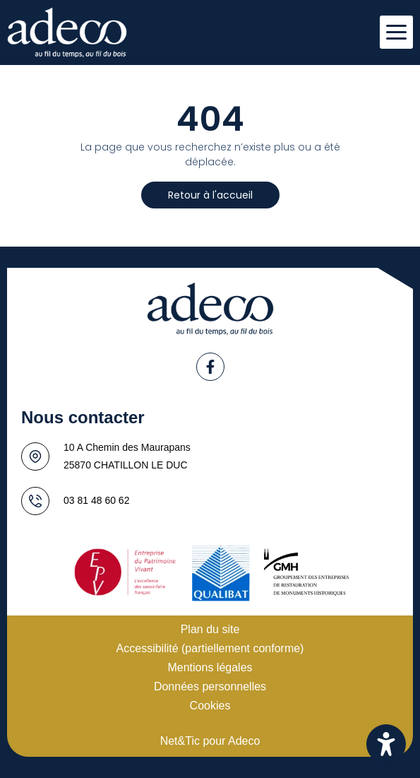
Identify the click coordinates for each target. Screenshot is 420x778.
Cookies (210, 706)
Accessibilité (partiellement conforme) (210, 648)
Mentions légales (209, 667)
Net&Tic (180, 741)
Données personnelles (210, 686)
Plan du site (210, 629)
